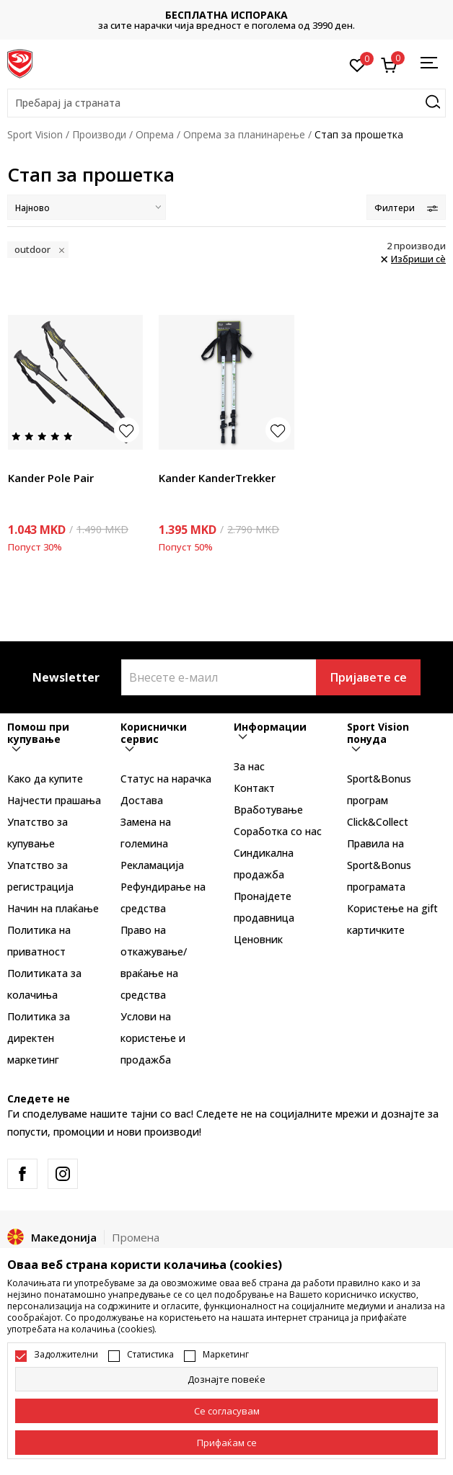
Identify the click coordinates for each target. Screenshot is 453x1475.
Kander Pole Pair (51, 478)
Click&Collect (377, 822)
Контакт (254, 788)
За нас (249, 766)
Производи (99, 134)
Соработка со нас (278, 831)
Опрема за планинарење (244, 134)
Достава (141, 800)
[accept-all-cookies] (226, 1442)
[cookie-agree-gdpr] (226, 1411)
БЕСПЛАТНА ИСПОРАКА (226, 14)
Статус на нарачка (165, 778)
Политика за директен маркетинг (38, 1038)
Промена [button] (135, 1237)
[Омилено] (357, 64)
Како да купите (45, 778)
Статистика (150, 1354)
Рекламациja (152, 865)
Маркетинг (226, 1354)
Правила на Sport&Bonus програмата (379, 865)
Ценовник (258, 939)
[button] (226, 103)
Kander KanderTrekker (217, 478)
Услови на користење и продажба (152, 1038)
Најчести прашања (54, 800)
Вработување (268, 809)
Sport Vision (35, 134)
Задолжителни (66, 1354)
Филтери (406, 208)
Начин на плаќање (53, 908)
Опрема (155, 134)
